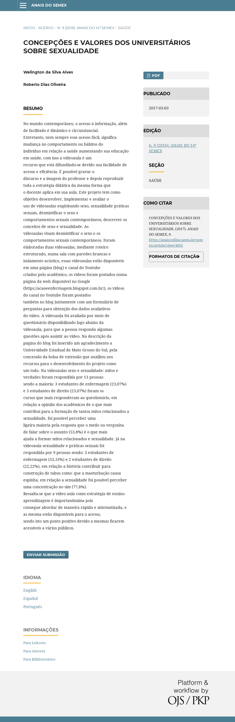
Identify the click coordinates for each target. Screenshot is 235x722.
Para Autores (34, 650)
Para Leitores (34, 642)
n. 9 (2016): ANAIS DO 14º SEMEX (86, 28)
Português (32, 606)
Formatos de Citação (174, 256)
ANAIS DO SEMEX (49, 5)
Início (29, 28)
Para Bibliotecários (39, 659)
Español (30, 598)
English (30, 590)
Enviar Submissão (46, 554)
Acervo (46, 28)
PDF (155, 75)
